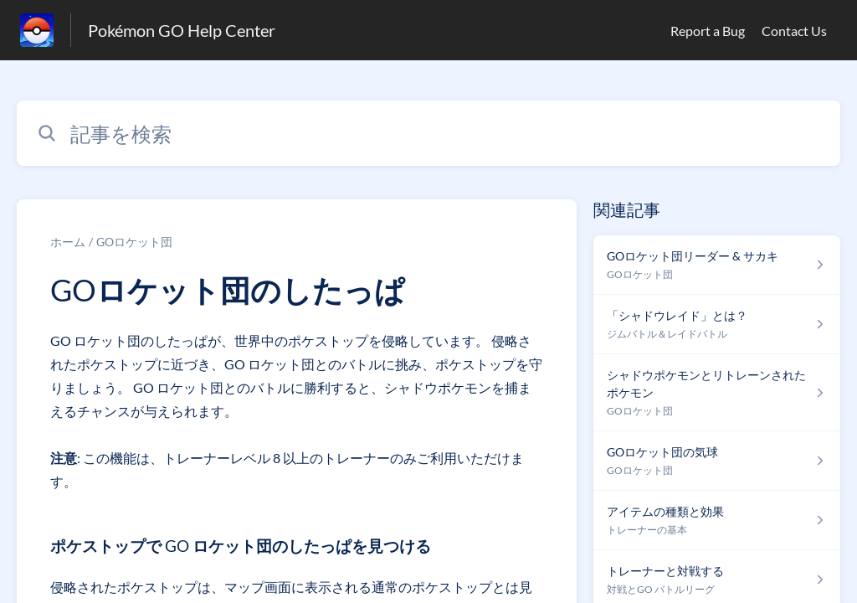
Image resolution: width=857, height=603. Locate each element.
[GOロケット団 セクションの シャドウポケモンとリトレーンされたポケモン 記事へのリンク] (716, 392)
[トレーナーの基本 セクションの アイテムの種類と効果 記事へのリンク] (716, 520)
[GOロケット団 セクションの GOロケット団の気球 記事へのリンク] (716, 461)
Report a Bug (707, 31)
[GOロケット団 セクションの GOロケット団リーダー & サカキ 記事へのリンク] (716, 265)
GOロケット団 (134, 241)
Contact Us (794, 31)
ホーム (67, 241)
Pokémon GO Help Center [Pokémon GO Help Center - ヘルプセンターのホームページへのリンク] (181, 30)
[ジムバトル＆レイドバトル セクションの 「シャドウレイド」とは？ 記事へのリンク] (716, 324)
